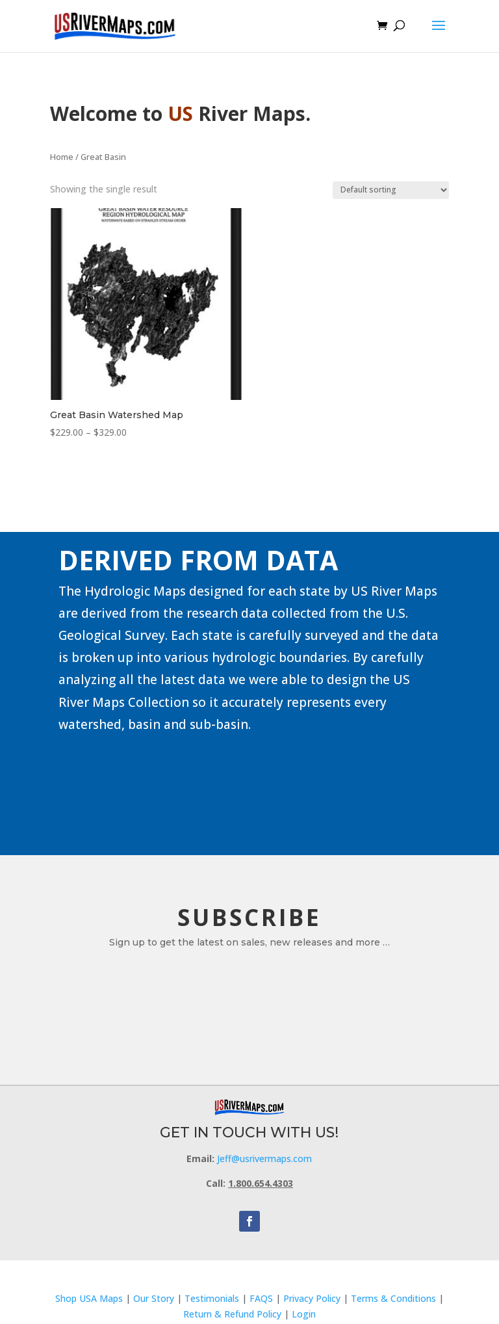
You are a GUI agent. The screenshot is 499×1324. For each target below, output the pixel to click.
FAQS (261, 1298)
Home (61, 157)
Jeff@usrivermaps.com (264, 1158)
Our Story (153, 1298)
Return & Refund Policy (233, 1314)
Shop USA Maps (89, 1298)
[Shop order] (391, 190)
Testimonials (212, 1298)
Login (304, 1314)
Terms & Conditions (393, 1298)
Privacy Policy (311, 1298)
